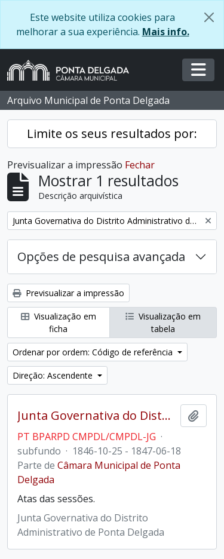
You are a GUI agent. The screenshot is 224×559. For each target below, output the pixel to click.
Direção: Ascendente (54, 375)
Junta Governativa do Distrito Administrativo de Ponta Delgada (96, 415)
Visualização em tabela (163, 322)
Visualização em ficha (58, 322)
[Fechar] (209, 17)
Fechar (140, 164)
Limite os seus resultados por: (112, 133)
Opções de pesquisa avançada (101, 256)
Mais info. (165, 31)
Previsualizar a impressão (68, 293)
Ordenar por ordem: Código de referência (94, 352)
